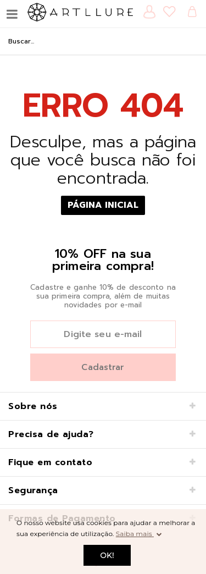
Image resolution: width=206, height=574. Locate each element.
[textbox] (103, 41)
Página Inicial (103, 205)
